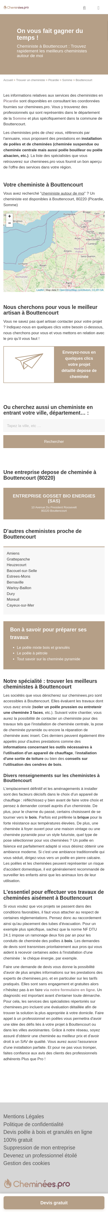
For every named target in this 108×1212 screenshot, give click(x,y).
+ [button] (9, 216)
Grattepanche (18, 559)
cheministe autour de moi (63, 193)
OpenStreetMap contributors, (75, 290)
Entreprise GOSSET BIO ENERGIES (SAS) (54, 498)
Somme (67, 80)
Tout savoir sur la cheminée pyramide (48, 659)
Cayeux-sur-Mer (20, 605)
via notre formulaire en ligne (69, 990)
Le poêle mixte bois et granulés (43, 647)
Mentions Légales (23, 1116)
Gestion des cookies (26, 1163)
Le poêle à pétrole (32, 653)
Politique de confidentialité (33, 1124)
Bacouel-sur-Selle (22, 571)
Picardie (53, 80)
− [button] (9, 223)
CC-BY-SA (98, 290)
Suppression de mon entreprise (39, 1148)
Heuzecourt (16, 565)
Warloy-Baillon (19, 588)
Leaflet (40, 290)
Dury (11, 594)
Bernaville (15, 582)
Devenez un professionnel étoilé (40, 1155)
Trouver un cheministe (30, 80)
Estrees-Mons (18, 576)
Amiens (13, 553)
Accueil (8, 80)
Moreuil (13, 599)
